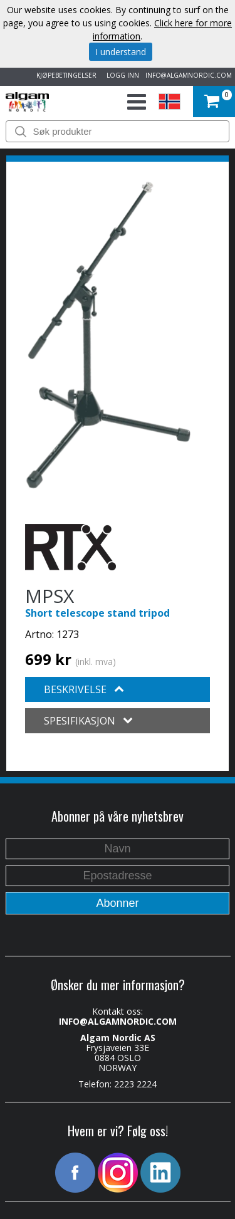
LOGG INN (121, 75)
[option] (108, 334)
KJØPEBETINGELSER (65, 75)
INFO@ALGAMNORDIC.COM (188, 75)
